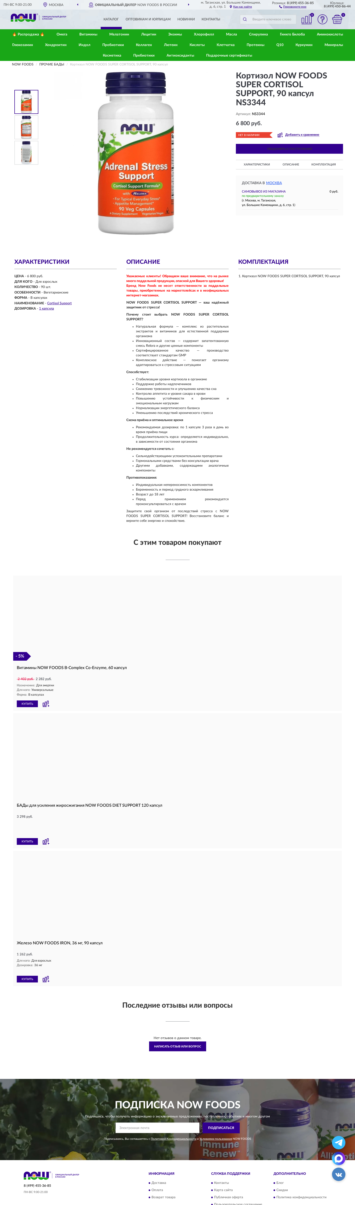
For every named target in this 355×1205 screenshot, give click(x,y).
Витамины (88, 34)
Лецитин (148, 34)
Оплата (157, 1168)
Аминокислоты (330, 34)
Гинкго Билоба (292, 34)
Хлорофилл (204, 34)
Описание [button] (291, 164)
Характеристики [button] (257, 164)
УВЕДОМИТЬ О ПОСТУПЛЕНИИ (289, 148)
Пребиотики (144, 55)
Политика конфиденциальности (301, 1176)
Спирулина (258, 34)
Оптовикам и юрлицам (148, 19)
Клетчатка (226, 45)
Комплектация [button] (323, 164)
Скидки (282, 1168)
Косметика (112, 55)
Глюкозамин (22, 45)
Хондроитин (56, 45)
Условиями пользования (215, 1117)
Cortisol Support (59, 303)
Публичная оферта (228, 1176)
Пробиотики (113, 45)
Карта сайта (223, 1168)
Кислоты (197, 45)
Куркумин (304, 45)
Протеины (255, 45)
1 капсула (46, 308)
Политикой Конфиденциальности (173, 1117)
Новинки (186, 19)
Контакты (211, 19)
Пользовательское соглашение (238, 1183)
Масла (231, 34)
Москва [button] (274, 183)
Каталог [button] (111, 19)
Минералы (334, 45)
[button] (292, 6)
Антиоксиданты (180, 55)
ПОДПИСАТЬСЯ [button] (221, 1106)
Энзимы (175, 34)
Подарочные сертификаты (229, 55)
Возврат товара (163, 1176)
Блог (280, 1161)
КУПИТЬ (27, 703)
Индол (84, 45)
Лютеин (171, 45)
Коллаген (144, 45)
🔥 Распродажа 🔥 (28, 34)
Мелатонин (119, 34)
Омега (62, 34)
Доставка (158, 1161)
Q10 (280, 45)
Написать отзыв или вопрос (177, 1025)
